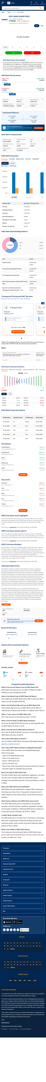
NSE (36, 26)
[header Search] (22, 8)
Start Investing (23, 663)
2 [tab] (24, 338)
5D (12, 47)
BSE (42, 26)
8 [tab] (31, 364)
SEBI (20, 980)
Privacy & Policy (13, 1029)
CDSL (29, 980)
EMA (4, 394)
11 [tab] (37, 638)
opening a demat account (10, 744)
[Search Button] (40, 8)
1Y (40, 47)
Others (12, 949)
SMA (10, 394)
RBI (25, 980)
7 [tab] (28, 364)
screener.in (13, 527)
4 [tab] (20, 364)
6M (34, 47)
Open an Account (18, 331)
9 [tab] (34, 364)
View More (23, 474)
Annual (12, 163)
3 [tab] (27, 338)
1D (5, 47)
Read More (6, 360)
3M (26, 47)
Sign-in (38, 621)
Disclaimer (4, 1029)
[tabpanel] (18, 318)
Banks (14, 19)
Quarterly (5, 163)
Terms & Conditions (25, 1029)
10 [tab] (37, 364)
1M (19, 47)
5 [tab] (23, 364)
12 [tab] (40, 638)
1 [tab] (21, 338)
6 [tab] (26, 364)
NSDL (35, 980)
